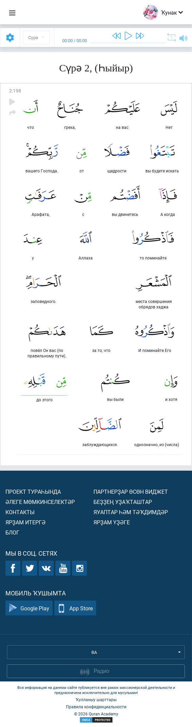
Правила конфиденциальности (96, 706)
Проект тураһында (33, 491)
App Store (75, 608)
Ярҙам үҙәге (111, 522)
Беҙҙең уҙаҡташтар (122, 501)
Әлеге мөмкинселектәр (40, 501)
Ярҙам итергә (25, 522)
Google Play (29, 608)
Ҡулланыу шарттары (96, 699)
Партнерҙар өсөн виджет (130, 491)
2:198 (15, 90)
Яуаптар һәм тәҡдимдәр (130, 511)
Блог (12, 532)
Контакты (20, 511)
